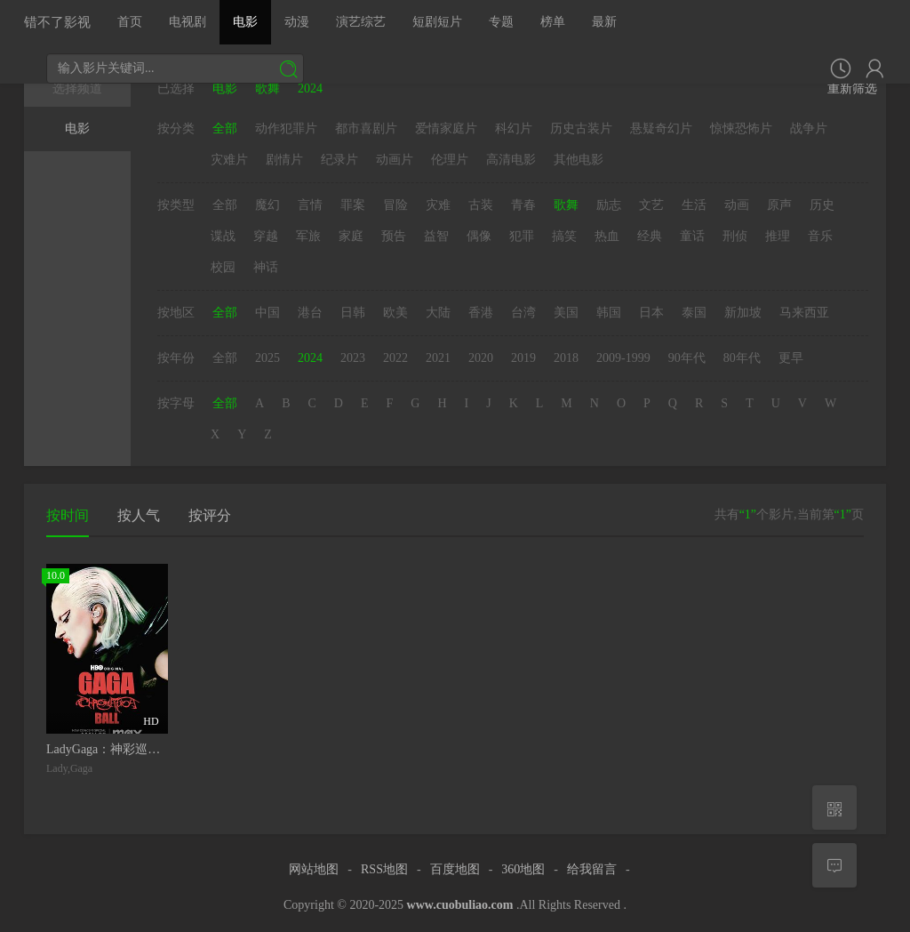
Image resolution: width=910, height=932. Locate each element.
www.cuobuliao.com (460, 905)
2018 (566, 358)
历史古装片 (581, 128)
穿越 (265, 236)
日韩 (352, 312)
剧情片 (284, 159)
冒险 (395, 205)
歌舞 (566, 205)
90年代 (687, 358)
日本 (651, 312)
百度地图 (455, 869)
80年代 (742, 358)
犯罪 (521, 236)
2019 (523, 358)
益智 (436, 236)
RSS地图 (384, 869)
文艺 (651, 205)
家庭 (351, 236)
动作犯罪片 (286, 128)
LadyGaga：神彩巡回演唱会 (121, 749)
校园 (223, 267)
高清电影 (511, 159)
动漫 (296, 21)
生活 (694, 205)
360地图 (523, 869)
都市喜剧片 (366, 128)
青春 (523, 205)
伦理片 (449, 159)
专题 (501, 21)
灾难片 (229, 159)
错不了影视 (57, 21)
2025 (267, 358)
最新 (604, 21)
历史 (822, 205)
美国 (566, 312)
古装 (480, 205)
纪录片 (339, 159)
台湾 (523, 312)
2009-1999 (623, 358)
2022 (395, 358)
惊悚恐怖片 (741, 128)
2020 (480, 358)
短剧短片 (437, 21)
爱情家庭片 (446, 128)
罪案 (352, 205)
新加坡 (743, 312)
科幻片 (513, 128)
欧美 (395, 312)
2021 (438, 358)
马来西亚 (804, 312)
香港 (480, 312)
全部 (224, 128)
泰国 (694, 312)
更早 (790, 358)
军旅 (308, 236)
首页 (129, 21)
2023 (352, 358)
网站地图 (314, 869)
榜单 (552, 21)
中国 (267, 312)
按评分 (209, 515)
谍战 (223, 236)
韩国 (608, 312)
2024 (310, 358)
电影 (245, 21)
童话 (692, 236)
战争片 (808, 128)
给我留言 (592, 869)
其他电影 (578, 159)
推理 (777, 236)
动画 (736, 205)
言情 (310, 205)
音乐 (820, 236)
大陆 (438, 312)
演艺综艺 (361, 21)
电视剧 (187, 21)
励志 (608, 205)
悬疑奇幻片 (661, 128)
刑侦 (734, 236)
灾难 (438, 205)
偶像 (479, 236)
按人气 (138, 515)
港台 (310, 312)
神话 (265, 267)
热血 (607, 236)
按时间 (67, 515)
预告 (393, 236)
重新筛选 (852, 88)
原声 (779, 205)
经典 (649, 236)
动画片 (394, 159)
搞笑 (564, 236)
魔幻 (267, 205)
